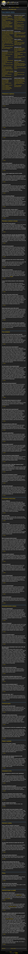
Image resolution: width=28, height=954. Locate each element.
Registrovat (13, 7)
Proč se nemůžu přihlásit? (6, 21)
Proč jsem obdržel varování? (7, 67)
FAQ (9, 7)
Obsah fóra (3, 948)
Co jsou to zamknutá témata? (7, 88)
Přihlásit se (17, 7)
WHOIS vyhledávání (9, 918)
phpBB (11, 276)
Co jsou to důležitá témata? (6, 87)
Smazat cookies (13, 948)
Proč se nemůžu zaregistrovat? (7, 18)
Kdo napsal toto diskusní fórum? (19, 79)
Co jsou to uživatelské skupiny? (19, 18)
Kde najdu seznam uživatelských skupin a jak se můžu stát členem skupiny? (19, 20)
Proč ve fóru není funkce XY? (19, 80)
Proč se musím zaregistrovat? (7, 16)
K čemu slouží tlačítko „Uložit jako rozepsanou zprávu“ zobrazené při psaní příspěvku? (7, 72)
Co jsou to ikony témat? (6, 89)
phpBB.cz (16, 953)
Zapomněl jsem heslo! (5, 24)
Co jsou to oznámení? (5, 86)
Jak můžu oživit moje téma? (6, 76)
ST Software (16, 952)
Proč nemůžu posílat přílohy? (7, 66)
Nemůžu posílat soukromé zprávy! (20, 32)
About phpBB (7, 898)
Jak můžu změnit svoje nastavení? (8, 31)
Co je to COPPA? (5, 17)
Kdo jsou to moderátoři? (18, 17)
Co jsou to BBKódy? (5, 79)
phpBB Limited (19, 895)
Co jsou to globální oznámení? (7, 85)
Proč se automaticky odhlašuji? (7, 25)
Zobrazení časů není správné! (7, 36)
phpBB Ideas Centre (12, 906)
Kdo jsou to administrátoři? (18, 16)
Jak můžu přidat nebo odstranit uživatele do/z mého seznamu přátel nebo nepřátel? (19, 43)
